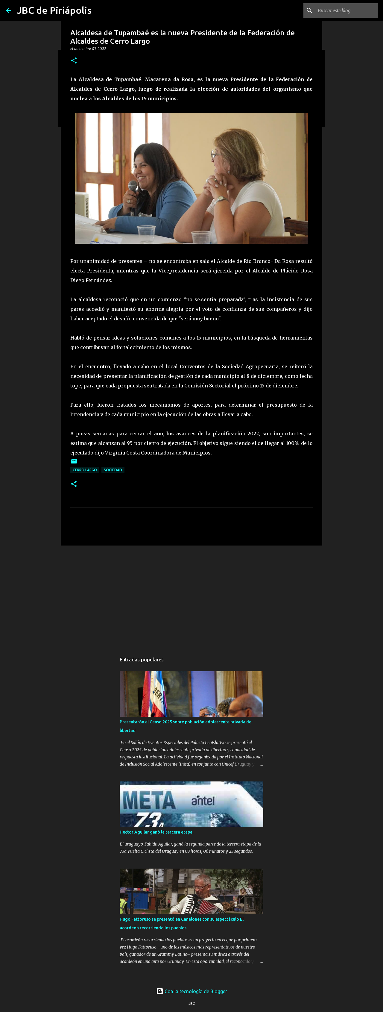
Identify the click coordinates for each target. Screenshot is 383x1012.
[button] (73, 61)
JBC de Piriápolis (54, 10)
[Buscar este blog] (346, 10)
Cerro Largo (85, 470)
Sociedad (113, 470)
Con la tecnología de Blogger (191, 991)
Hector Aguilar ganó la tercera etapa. (156, 832)
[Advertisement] (191, 596)
